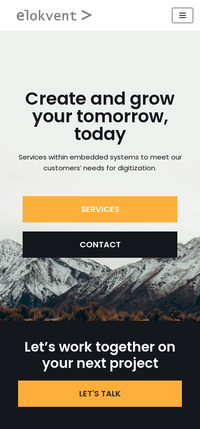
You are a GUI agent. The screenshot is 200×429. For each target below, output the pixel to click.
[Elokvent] (56, 15)
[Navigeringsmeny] (182, 15)
